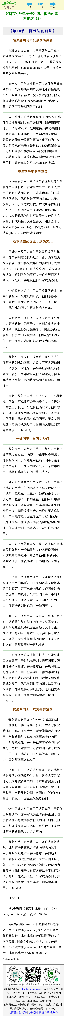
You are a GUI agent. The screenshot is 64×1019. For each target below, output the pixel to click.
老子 (30, 1012)
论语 (24, 1012)
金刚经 (54, 1012)
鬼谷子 (45, 1012)
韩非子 (37, 1012)
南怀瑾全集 (15, 1012)
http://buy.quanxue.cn (30, 989)
